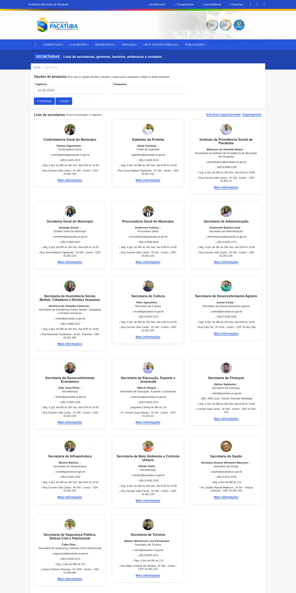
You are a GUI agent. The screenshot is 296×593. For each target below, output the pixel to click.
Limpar (64, 101)
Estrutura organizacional (223, 114)
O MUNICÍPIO (79, 44)
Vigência (40, 84)
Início (37, 67)
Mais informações (70, 180)
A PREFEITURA (53, 44)
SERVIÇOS (129, 44)
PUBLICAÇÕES (195, 44)
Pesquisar (119, 84)
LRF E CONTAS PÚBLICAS (161, 44)
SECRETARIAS (105, 44)
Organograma (251, 114)
